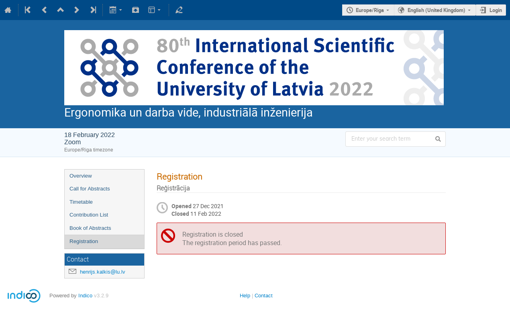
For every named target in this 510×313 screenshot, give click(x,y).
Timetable (81, 202)
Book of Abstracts (90, 228)
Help (245, 295)
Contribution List (88, 215)
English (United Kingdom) (436, 10)
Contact (264, 295)
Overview (80, 176)
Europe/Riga (370, 10)
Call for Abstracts (89, 189)
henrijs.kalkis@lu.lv (102, 271)
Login (496, 10)
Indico (85, 295)
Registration (83, 241)
